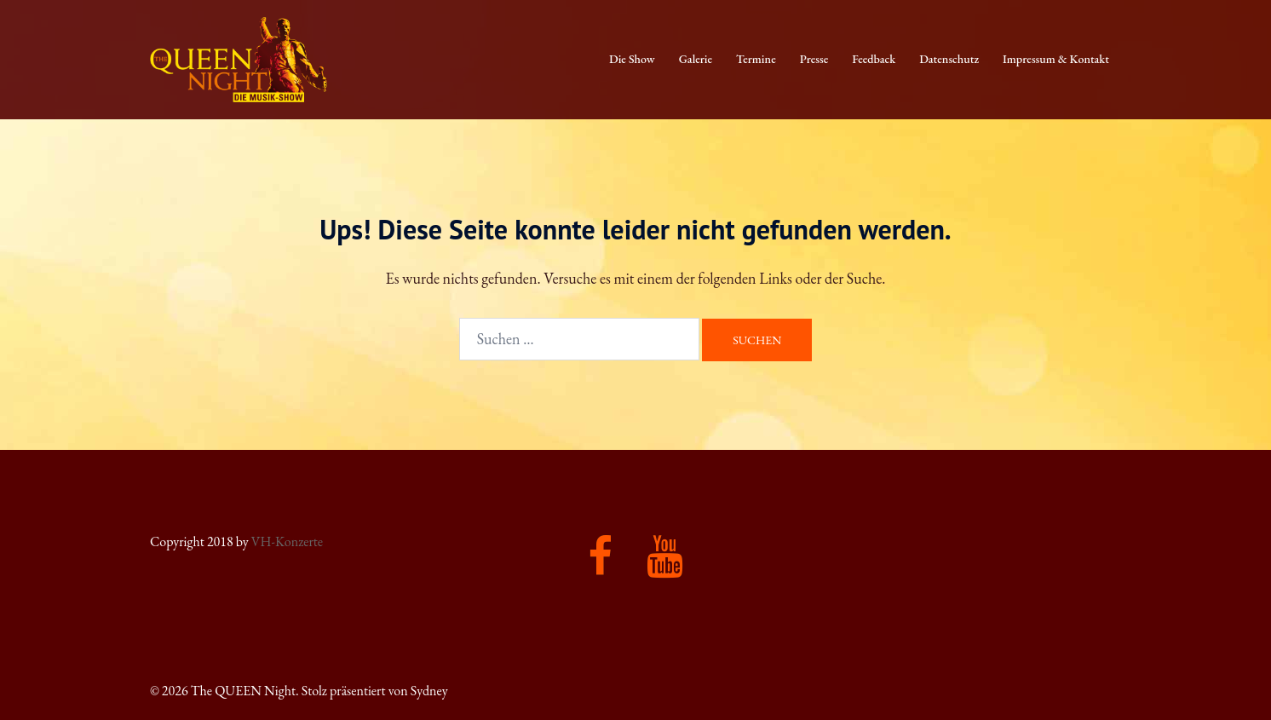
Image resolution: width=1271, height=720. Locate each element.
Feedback (873, 58)
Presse (814, 58)
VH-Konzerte (287, 541)
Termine (756, 58)
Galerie (695, 58)
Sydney (429, 691)
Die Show (632, 58)
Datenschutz (949, 58)
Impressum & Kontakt (1056, 58)
